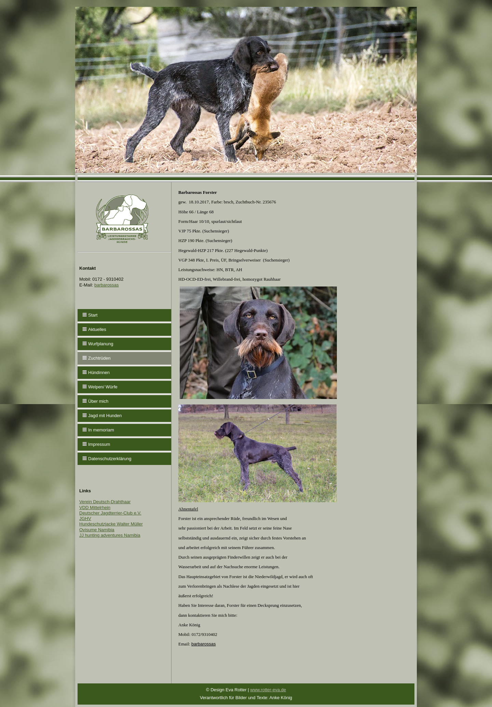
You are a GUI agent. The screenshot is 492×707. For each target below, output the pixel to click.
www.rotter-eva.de (268, 689)
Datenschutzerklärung (109, 458)
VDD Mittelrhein (94, 507)
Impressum (99, 444)
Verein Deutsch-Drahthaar (105, 501)
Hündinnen (99, 372)
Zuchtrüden (99, 358)
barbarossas (106, 285)
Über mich (98, 401)
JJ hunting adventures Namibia (109, 535)
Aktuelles (97, 329)
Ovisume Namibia (96, 529)
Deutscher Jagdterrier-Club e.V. (110, 513)
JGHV (85, 518)
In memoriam (101, 429)
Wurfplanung (100, 343)
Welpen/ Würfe (103, 386)
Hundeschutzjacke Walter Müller (111, 523)
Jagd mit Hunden (105, 415)
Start (92, 315)
